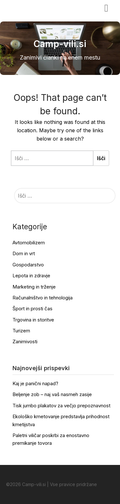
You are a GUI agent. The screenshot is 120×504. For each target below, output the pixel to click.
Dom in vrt (23, 253)
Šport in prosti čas (32, 308)
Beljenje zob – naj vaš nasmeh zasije (52, 394)
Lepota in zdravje (31, 275)
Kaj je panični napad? (35, 383)
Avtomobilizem (28, 243)
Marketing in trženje (34, 287)
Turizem (21, 331)
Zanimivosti (24, 341)
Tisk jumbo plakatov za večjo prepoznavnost (61, 405)
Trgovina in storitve (33, 320)
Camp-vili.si (25, 7)
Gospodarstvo (28, 265)
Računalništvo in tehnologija (42, 298)
